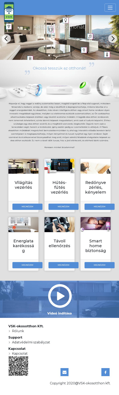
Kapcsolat (20, 353)
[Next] (112, 38)
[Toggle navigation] (110, 8)
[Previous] (6, 38)
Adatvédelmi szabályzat (31, 342)
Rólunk (18, 331)
